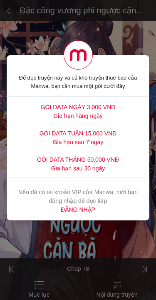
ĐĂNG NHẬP (78, 209)
